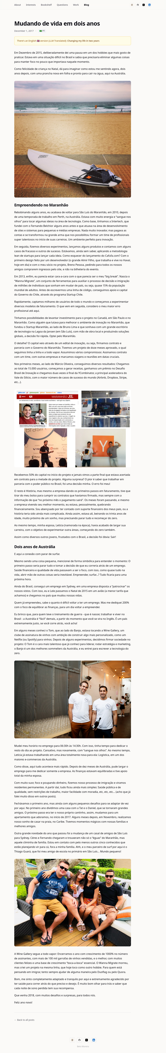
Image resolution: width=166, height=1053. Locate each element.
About (17, 4)
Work (76, 4)
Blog (86, 4)
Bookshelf (46, 4)
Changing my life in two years (83, 40)
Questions (62, 4)
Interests (31, 4)
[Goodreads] (132, 5)
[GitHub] (138, 5)
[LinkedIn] (149, 5)
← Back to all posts (24, 1019)
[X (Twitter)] (143, 5)
